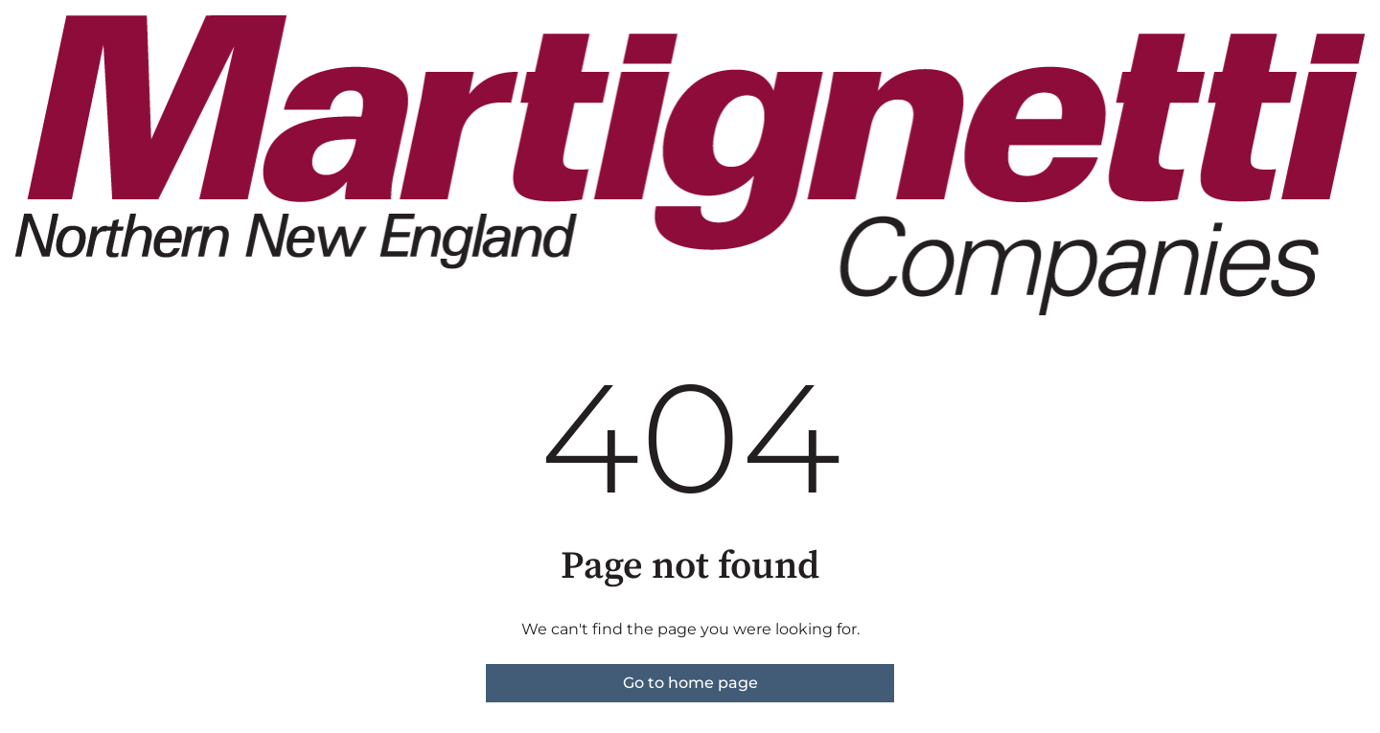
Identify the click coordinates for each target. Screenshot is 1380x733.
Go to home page (690, 683)
